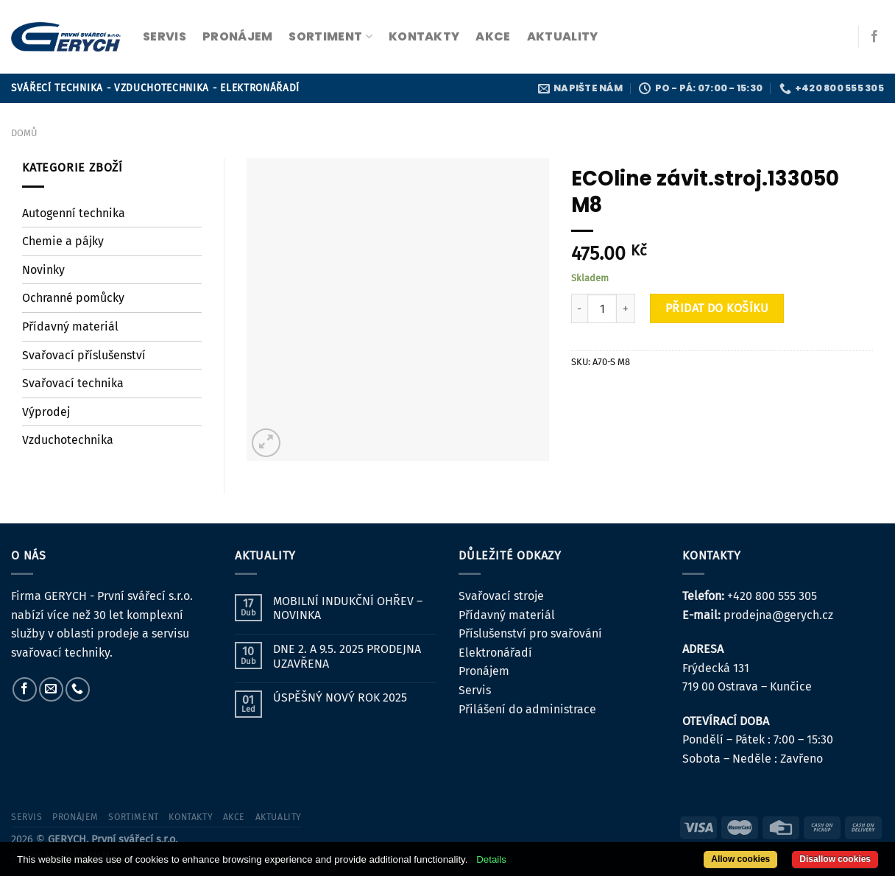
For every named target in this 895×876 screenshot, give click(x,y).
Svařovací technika (73, 383)
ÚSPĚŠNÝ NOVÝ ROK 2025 (340, 697)
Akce (492, 36)
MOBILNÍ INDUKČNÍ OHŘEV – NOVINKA (347, 608)
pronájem (237, 36)
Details (491, 859)
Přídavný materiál (70, 326)
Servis (475, 690)
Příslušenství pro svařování (530, 633)
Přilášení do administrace (527, 709)
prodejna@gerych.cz (778, 615)
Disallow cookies (835, 859)
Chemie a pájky (63, 241)
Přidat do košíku (717, 308)
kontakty (424, 36)
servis (164, 36)
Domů (24, 132)
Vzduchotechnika (67, 440)
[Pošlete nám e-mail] (51, 689)
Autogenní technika (73, 213)
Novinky (43, 270)
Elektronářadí (495, 653)
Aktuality (562, 36)
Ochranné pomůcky (73, 298)
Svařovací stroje (501, 596)
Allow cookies (740, 859)
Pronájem (484, 671)
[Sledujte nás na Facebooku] (874, 36)
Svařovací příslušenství (84, 355)
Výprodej (46, 412)
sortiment (330, 36)
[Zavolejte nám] (78, 689)
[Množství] (602, 308)
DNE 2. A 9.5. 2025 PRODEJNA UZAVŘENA (347, 656)
